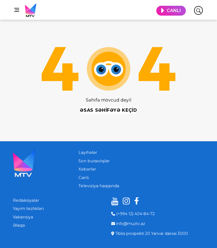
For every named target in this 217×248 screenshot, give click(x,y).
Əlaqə (19, 225)
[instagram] (124, 201)
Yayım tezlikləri (28, 208)
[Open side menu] (16, 10)
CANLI (174, 10)
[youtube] (113, 201)
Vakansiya (23, 217)
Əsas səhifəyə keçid (108, 110)
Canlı (83, 177)
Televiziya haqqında (98, 185)
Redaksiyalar (26, 200)
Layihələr (87, 152)
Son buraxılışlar (94, 160)
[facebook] (135, 201)
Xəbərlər (87, 169)
